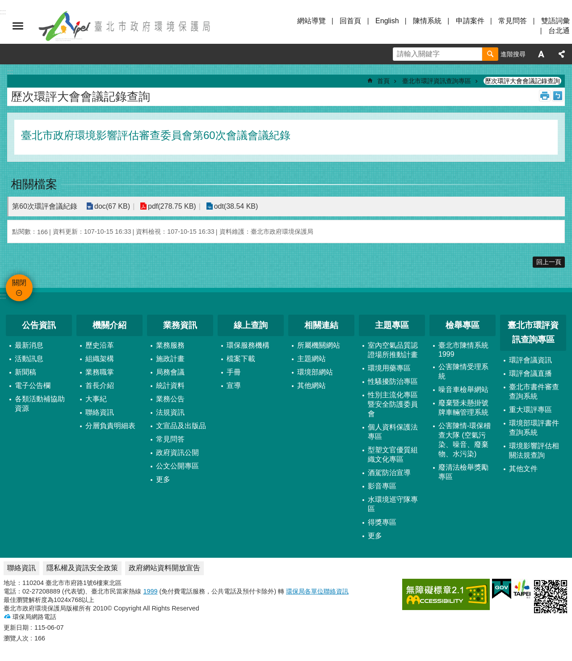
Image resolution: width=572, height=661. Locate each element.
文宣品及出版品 (181, 425)
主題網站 (311, 358)
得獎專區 (382, 522)
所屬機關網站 (318, 345)
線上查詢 (251, 325)
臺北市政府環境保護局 (125, 26)
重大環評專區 (530, 409)
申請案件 (470, 21)
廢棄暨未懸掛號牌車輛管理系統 (463, 407)
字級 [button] (541, 54)
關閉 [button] (18, 26)
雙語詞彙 (555, 21)
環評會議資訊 (530, 360)
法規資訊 (170, 412)
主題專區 (392, 325)
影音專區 (382, 486)
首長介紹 (99, 385)
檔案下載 (241, 358)
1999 (150, 591)
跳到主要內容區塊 (4, 4)
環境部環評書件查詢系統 (534, 427)
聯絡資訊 (99, 412)
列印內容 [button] (545, 95)
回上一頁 (548, 261)
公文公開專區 (177, 466)
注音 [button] (558, 95)
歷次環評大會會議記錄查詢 (522, 80)
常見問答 (512, 21)
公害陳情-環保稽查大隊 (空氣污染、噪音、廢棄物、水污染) (464, 440)
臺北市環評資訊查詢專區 (436, 80)
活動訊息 (29, 358)
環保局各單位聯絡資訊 (317, 591)
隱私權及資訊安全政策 (82, 568)
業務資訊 (180, 325)
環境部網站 (315, 372)
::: (3, 296)
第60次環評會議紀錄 (44, 206)
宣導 (234, 385)
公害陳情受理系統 (463, 371)
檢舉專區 (462, 325)
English (387, 21)
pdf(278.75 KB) (171, 206)
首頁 (383, 80)
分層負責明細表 (110, 425)
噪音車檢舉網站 (463, 389)
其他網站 (311, 385)
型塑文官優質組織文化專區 (393, 454)
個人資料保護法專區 (393, 431)
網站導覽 (311, 21)
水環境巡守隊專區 (393, 504)
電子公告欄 (32, 385)
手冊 (234, 372)
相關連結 (321, 325)
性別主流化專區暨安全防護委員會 (393, 404)
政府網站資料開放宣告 (164, 568)
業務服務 (170, 345)
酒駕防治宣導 (389, 472)
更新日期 (16, 627)
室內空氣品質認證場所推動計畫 (393, 349)
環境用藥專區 (389, 368)
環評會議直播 (530, 373)
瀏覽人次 (16, 638)
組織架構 (99, 358)
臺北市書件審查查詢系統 (534, 391)
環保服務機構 (248, 345)
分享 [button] (561, 54)
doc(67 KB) (112, 206)
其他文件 (523, 468)
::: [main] (10, 72)
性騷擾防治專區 (393, 381)
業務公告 (170, 399)
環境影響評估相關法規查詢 (534, 450)
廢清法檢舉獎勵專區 (463, 471)
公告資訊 (39, 325)
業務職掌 (99, 372)
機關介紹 (109, 325)
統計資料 (170, 385)
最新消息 (29, 345)
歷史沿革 (99, 345)
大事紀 (96, 399)
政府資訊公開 (177, 452)
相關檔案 (34, 184)
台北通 (559, 30)
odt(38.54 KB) (236, 206)
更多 (163, 479)
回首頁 (350, 21)
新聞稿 (25, 372)
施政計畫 (170, 358)
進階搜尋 (513, 54)
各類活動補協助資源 (40, 403)
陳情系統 (427, 21)
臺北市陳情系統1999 (463, 349)
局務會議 (170, 372)
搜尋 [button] (490, 54)
